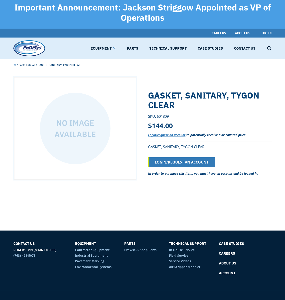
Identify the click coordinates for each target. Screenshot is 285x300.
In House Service (182, 250)
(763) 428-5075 (24, 255)
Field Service (178, 255)
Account (227, 273)
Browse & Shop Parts (140, 250)
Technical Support (187, 243)
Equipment (85, 243)
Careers (227, 253)
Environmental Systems (93, 267)
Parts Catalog (26, 65)
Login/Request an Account (181, 162)
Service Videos (180, 261)
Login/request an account (166, 135)
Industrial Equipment (91, 255)
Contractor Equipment (92, 250)
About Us (227, 263)
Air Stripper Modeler (184, 267)
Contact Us (24, 243)
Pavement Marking (89, 261)
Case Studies (231, 243)
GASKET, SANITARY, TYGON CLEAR (59, 65)
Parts (130, 243)
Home (14, 65)
